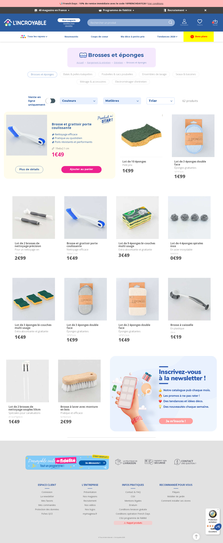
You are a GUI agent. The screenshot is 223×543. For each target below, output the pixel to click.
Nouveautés (71, 36)
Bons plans (198, 36)
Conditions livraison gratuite (133, 509)
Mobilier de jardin (176, 496)
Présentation (90, 492)
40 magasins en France (54, 10)
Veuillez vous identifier (68, 24)
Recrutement (177, 10)
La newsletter (47, 496)
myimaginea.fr (90, 513)
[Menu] (218, 510)
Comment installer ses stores (176, 500)
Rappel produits (133, 522)
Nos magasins (90, 496)
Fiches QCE (47, 513)
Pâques (176, 492)
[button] (218, 527)
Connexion (47, 492)
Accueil (80, 62)
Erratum (133, 505)
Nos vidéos (90, 505)
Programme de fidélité (118, 10)
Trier (161, 101)
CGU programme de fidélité (133, 518)
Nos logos (90, 509)
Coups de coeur (99, 36)
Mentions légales (133, 500)
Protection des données (47, 509)
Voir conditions (155, 3)
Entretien (118, 62)
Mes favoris (47, 500)
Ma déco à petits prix (132, 36)
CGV (133, 496)
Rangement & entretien (99, 62)
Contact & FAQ (133, 492)
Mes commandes (47, 505)
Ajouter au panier (81, 169)
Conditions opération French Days (133, 513)
